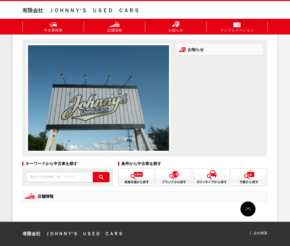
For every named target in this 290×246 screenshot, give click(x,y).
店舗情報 (114, 26)
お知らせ (175, 26)
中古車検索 (53, 26)
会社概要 (261, 233)
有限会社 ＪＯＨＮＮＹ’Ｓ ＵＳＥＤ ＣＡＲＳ (80, 10)
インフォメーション (237, 26)
